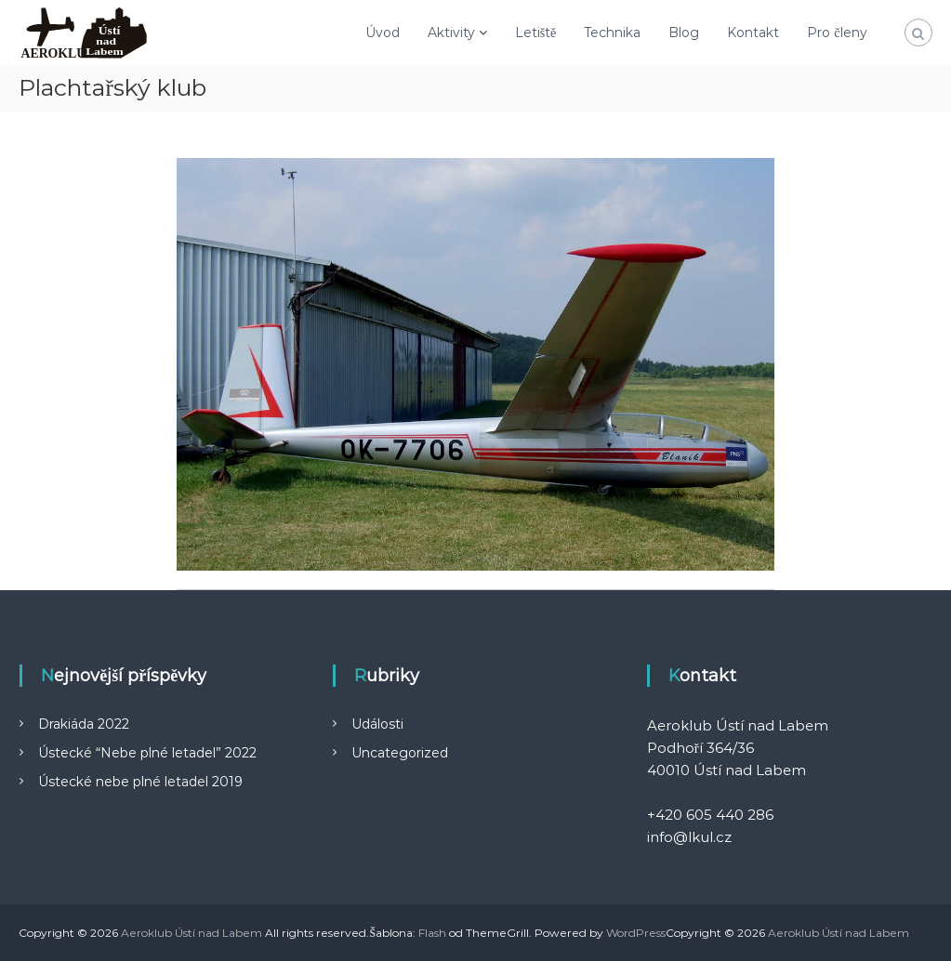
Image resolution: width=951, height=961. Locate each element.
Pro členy (836, 32)
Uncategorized (399, 752)
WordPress (636, 933)
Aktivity (451, 32)
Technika (612, 32)
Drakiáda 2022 (83, 724)
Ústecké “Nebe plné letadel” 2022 (147, 752)
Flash (432, 933)
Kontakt (753, 32)
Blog (683, 32)
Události (377, 724)
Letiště (536, 32)
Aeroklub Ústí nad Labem (191, 933)
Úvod (382, 32)
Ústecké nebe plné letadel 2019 (140, 781)
